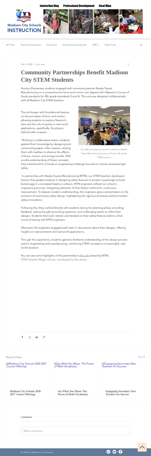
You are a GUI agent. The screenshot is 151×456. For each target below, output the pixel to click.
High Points (110, 44)
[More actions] (128, 64)
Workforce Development (75, 44)
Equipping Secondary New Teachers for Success (121, 393)
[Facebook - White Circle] (120, 452)
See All (141, 356)
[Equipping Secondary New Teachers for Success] (123, 374)
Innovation (51, 44)
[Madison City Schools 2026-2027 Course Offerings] (27, 374)
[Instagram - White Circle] (108, 452)
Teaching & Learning (30, 44)
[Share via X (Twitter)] (29, 337)
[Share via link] (44, 337)
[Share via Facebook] (22, 337)
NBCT (95, 44)
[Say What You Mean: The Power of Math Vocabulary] (75, 374)
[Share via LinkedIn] (36, 337)
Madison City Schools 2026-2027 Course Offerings (25, 393)
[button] (141, 45)
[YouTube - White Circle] (114, 452)
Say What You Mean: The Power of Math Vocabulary (73, 393)
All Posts (10, 44)
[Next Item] (137, 21)
